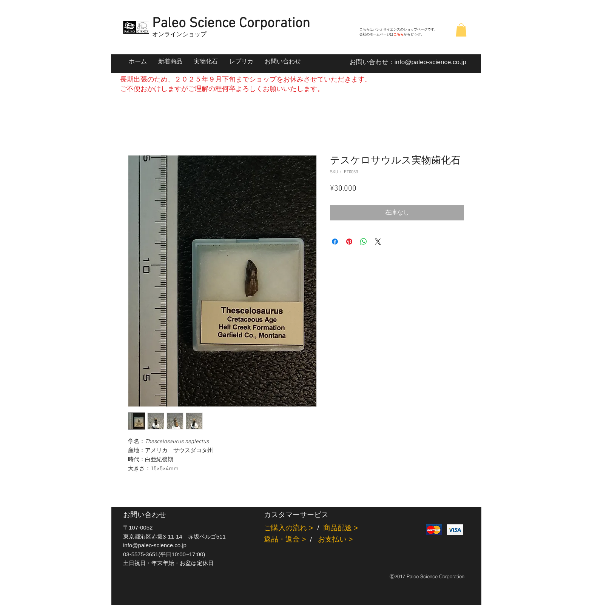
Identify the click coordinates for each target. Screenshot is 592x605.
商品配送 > (340, 528)
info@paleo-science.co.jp (430, 62)
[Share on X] (377, 241)
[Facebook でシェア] (334, 241)
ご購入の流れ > (288, 528)
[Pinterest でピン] (349, 241)
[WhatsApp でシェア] (363, 241)
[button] (461, 30)
